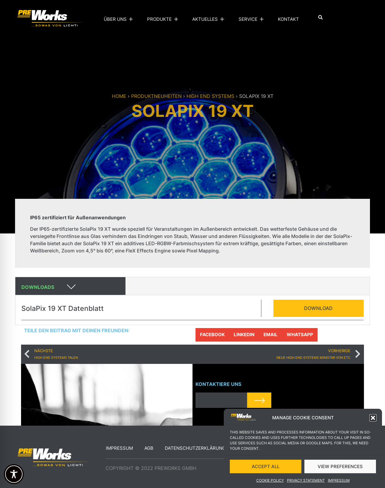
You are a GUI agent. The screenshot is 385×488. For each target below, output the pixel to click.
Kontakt (288, 19)
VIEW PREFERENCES (340, 467)
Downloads (37, 287)
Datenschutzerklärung (195, 448)
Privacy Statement (306, 481)
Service (252, 19)
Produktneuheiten (156, 96)
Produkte (164, 19)
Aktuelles (209, 19)
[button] (373, 419)
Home (119, 96)
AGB (148, 448)
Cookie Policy (270, 481)
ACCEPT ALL (265, 467)
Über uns (120, 19)
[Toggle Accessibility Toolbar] (14, 474)
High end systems (210, 96)
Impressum (339, 481)
